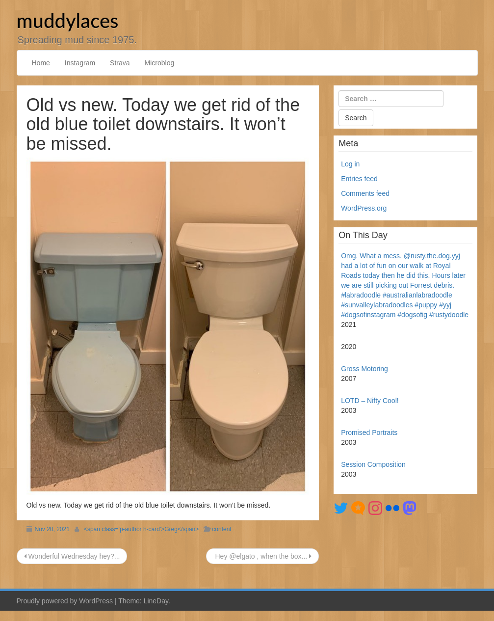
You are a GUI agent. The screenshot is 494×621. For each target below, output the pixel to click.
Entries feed (359, 179)
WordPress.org (364, 208)
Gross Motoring (364, 369)
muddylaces (68, 20)
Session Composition (373, 464)
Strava (120, 63)
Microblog (160, 63)
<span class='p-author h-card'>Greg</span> (141, 529)
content (221, 529)
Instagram (80, 63)
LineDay (156, 601)
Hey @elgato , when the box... (262, 556)
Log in (350, 164)
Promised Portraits (369, 432)
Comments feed (365, 193)
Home (41, 63)
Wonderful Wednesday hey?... (72, 556)
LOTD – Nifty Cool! (369, 401)
